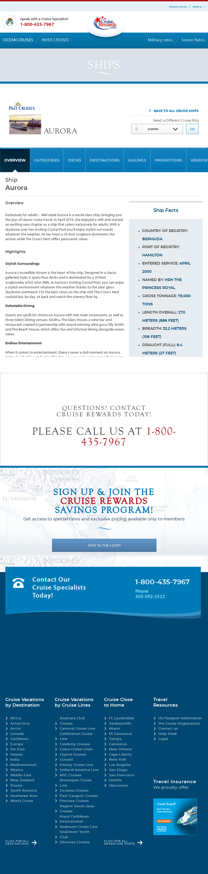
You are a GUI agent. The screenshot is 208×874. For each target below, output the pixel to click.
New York (117, 759)
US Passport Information (180, 718)
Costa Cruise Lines (76, 749)
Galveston (118, 744)
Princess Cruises (74, 801)
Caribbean (19, 739)
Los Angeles (120, 765)
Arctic (15, 728)
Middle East (21, 775)
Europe (16, 744)
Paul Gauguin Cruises (79, 796)
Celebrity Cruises (75, 744)
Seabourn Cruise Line (79, 827)
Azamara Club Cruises (72, 721)
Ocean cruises (18, 39)
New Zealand (22, 780)
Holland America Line (79, 770)
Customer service (178, 6)
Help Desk (167, 734)
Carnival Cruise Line (77, 728)
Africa (15, 718)
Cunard (66, 759)
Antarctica (19, 723)
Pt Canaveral (120, 734)
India (14, 759)
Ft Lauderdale (121, 718)
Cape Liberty (120, 754)
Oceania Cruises (74, 790)
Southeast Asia (23, 796)
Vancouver (118, 785)
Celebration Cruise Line (76, 736)
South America (23, 790)
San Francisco (121, 775)
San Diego (118, 770)
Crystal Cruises (73, 754)
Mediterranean (23, 765)
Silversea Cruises (75, 842)
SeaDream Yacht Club (75, 834)
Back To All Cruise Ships (176, 111)
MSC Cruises (70, 775)
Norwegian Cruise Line (76, 783)
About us (197, 6)
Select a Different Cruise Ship (176, 120)
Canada (17, 734)
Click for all (17, 842)
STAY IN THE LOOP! (104, 545)
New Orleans (120, 749)
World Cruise (21, 801)
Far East (17, 749)
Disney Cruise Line (76, 765)
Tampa (115, 739)
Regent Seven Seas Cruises (77, 809)
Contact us (168, 728)
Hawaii (16, 754)
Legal (163, 739)
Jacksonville (120, 723)
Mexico (16, 770)
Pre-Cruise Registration (179, 723)
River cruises (55, 39)
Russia (16, 785)
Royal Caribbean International (74, 819)
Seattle (115, 780)
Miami (114, 728)
